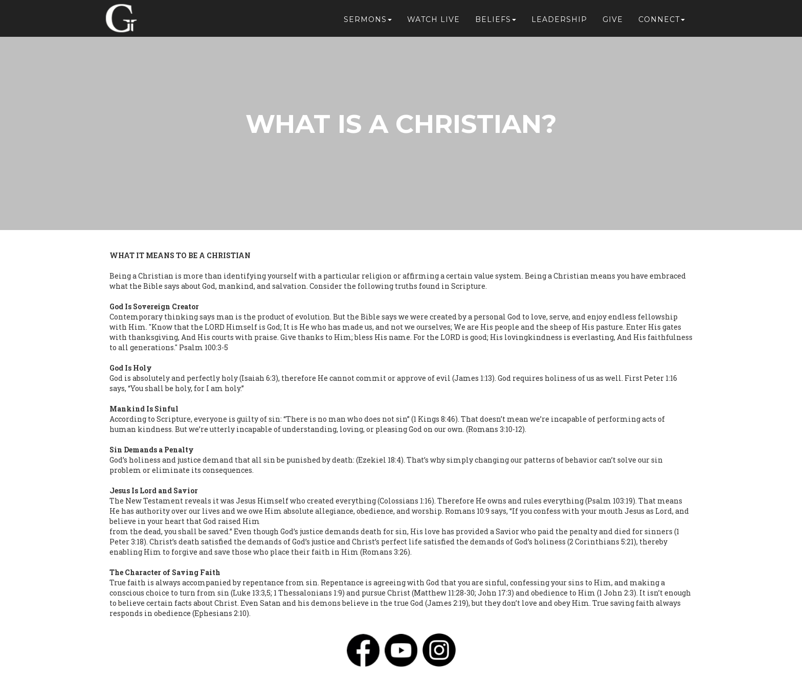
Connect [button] (661, 21)
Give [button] (613, 21)
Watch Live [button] (433, 21)
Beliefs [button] (495, 21)
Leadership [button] (559, 21)
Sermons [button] (368, 21)
